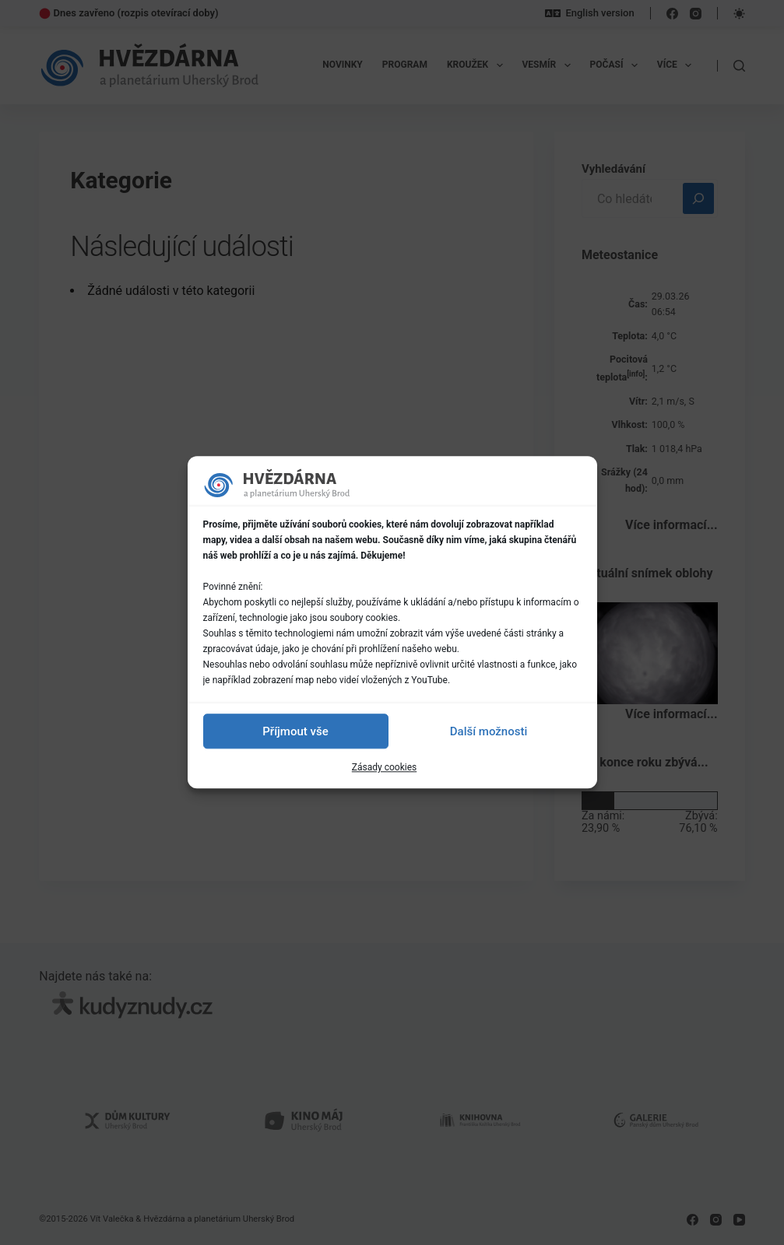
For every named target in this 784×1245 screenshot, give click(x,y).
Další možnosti (488, 731)
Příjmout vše (295, 731)
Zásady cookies (384, 767)
